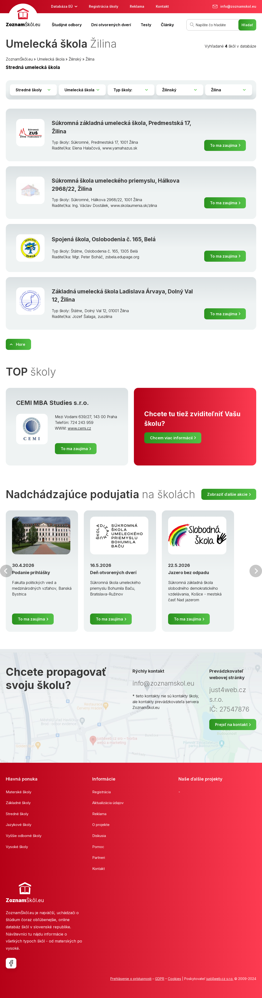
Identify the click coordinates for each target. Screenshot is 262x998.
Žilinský (75, 59)
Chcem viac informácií (171, 437)
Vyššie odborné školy (23, 835)
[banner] (23, 16)
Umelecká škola (51, 59)
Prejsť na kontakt (231, 724)
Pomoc (98, 846)
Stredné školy (17, 814)
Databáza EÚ (62, 6)
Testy (146, 24)
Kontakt (162, 6)
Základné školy (18, 802)
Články (167, 24)
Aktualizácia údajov (108, 802)
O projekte (101, 824)
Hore (20, 344)
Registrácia (101, 792)
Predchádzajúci (6, 571)
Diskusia (99, 835)
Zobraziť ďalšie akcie (227, 494)
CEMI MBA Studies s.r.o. (52, 402)
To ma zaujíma (223, 145)
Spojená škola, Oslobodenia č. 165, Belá (104, 239)
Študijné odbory (67, 24)
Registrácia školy (103, 6)
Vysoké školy (17, 846)
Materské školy (18, 792)
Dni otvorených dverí (111, 24)
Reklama (137, 6)
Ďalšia (255, 571)
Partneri (98, 857)
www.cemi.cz (79, 428)
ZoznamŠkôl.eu (19, 59)
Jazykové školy (18, 824)
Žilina (89, 59)
